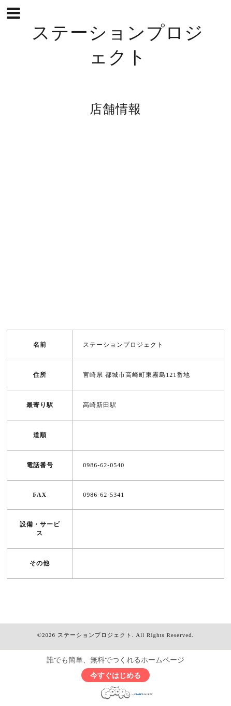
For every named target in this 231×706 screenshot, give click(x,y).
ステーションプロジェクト (94, 635)
